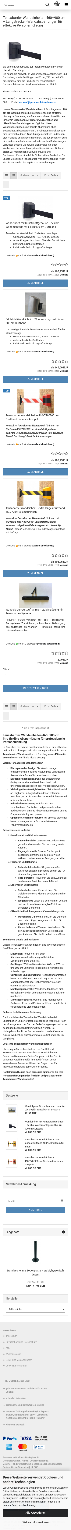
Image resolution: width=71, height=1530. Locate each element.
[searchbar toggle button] (47, 5)
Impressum (11, 1336)
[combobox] (29, 175)
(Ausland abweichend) (42, 255)
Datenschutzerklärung (23, 1505)
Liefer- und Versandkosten (19, 1360)
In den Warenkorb (35, 688)
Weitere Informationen (36, 1522)
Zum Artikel (35, 283)
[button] (6, 175)
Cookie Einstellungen (16, 1365)
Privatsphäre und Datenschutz (21, 1342)
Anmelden (35, 1210)
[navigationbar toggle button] (66, 5)
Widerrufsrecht (13, 1354)
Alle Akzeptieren (35, 1512)
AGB (8, 1348)
